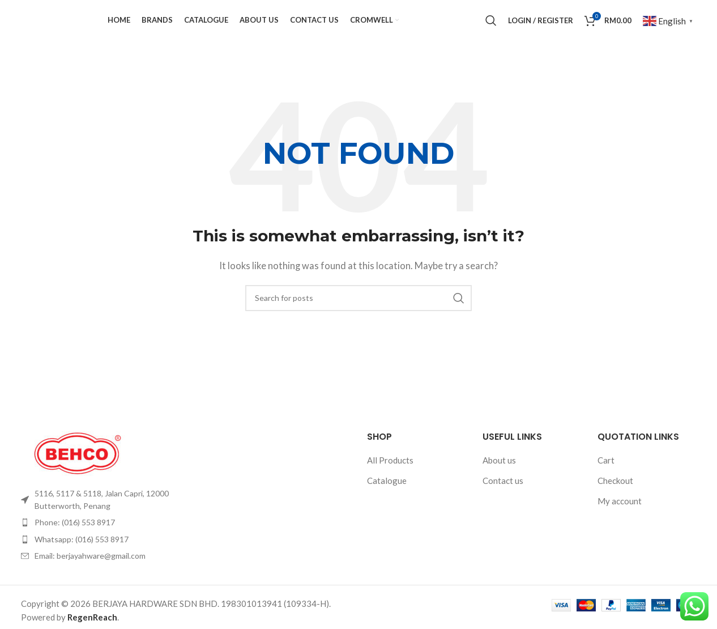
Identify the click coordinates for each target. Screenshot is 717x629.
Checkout (615, 499)
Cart (606, 478)
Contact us (503, 499)
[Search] (491, 30)
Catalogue (387, 499)
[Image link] (77, 470)
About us (499, 478)
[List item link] (99, 518)
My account (620, 519)
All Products (390, 478)
